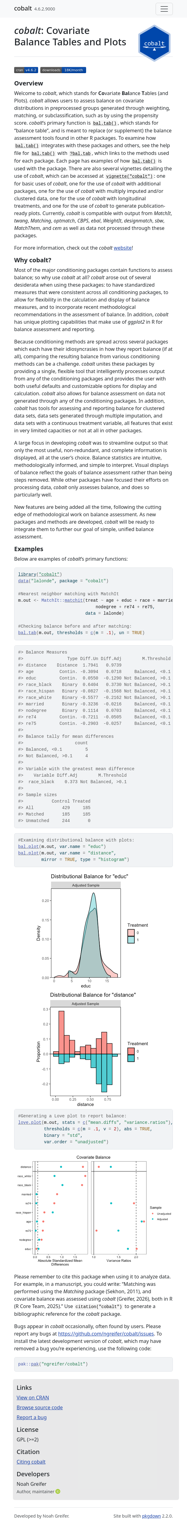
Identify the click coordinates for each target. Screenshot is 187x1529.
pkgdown (151, 1516)
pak (35, 1364)
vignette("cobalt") (129, 176)
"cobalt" (49, 574)
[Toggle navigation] (164, 9)
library (27, 574)
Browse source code (40, 1407)
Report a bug (32, 1417)
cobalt (23, 8)
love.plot (30, 1122)
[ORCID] (58, 1491)
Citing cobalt (31, 1461)
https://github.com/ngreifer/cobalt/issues (106, 1333)
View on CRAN (33, 1397)
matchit (74, 600)
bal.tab (27, 632)
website (123, 247)
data (23, 581)
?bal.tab (80, 153)
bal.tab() (105, 123)
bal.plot (28, 846)
